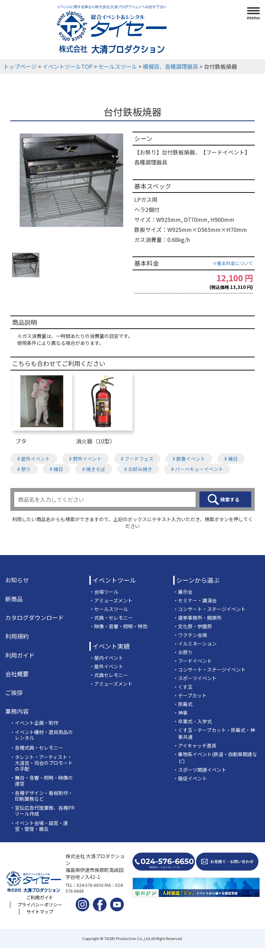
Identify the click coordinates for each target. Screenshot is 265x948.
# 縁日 (231, 458)
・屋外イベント (106, 666)
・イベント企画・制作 (34, 723)
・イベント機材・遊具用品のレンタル (41, 735)
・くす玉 (183, 686)
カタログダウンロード (34, 617)
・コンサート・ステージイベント (209, 609)
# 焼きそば (93, 469)
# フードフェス (137, 458)
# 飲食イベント (189, 458)
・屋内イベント (106, 657)
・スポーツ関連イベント (199, 769)
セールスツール (117, 66)
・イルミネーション (195, 643)
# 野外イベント (85, 458)
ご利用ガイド (39, 897)
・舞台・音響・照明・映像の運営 (41, 781)
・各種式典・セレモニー (36, 748)
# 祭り (24, 469)
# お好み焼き (138, 469)
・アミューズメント (110, 600)
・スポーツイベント (195, 678)
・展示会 (183, 591)
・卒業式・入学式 (192, 721)
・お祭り (183, 652)
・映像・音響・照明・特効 (118, 626)
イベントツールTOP (67, 66)
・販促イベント (190, 778)
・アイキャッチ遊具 (194, 745)
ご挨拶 (14, 692)
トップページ (20, 66)
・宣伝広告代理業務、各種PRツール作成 (42, 811)
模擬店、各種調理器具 (170, 66)
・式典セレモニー (108, 675)
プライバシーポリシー (39, 904)
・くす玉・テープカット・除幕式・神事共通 (214, 733)
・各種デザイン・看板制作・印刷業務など (41, 796)
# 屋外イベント (33, 458)
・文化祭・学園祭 (192, 626)
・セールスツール (108, 609)
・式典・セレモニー (111, 617)
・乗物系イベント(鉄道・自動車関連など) (215, 757)
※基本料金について (233, 263)
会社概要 (17, 674)
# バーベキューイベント (197, 469)
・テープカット (190, 695)
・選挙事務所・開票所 (197, 617)
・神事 (180, 712)
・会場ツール (103, 591)
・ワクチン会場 (190, 634)
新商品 (14, 599)
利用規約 (17, 636)
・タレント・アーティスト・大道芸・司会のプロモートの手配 (41, 762)
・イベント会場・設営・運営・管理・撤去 (39, 826)
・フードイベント (192, 660)
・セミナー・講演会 (195, 600)
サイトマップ (39, 911)
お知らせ (17, 580)
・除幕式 (183, 704)
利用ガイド (20, 655)
